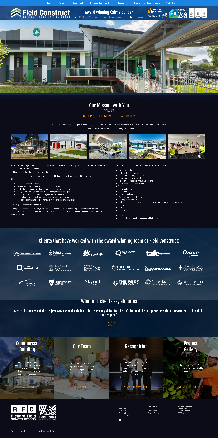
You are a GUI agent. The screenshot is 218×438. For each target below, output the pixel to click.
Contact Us (123, 413)
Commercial (76, 3)
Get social (139, 17)
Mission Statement (185, 406)
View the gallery (191, 386)
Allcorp (46, 431)
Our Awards (152, 411)
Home (47, 3)
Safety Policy (182, 408)
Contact (168, 3)
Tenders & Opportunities (99, 3)
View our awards (136, 386)
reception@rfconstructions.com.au (113, 17)
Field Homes (151, 3)
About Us (122, 408)
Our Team (122, 411)
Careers (122, 417)
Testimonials (124, 415)
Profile (60, 3)
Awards (135, 3)
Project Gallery (153, 413)
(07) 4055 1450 (85, 17)
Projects (121, 3)
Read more (27, 386)
